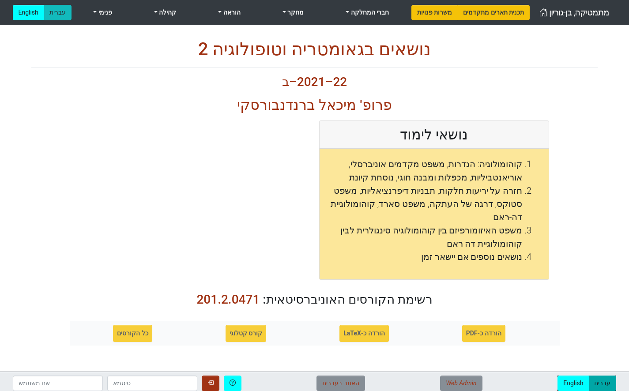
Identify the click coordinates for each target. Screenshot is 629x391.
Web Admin (461, 383)
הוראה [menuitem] (231, 12)
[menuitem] (434, 12)
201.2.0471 (228, 299)
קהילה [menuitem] (167, 12)
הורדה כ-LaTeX (364, 333)
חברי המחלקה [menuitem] (369, 12)
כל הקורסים (132, 333)
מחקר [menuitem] (295, 12)
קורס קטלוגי (246, 333)
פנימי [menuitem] (104, 12)
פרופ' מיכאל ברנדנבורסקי (314, 105)
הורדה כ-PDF (483, 333)
